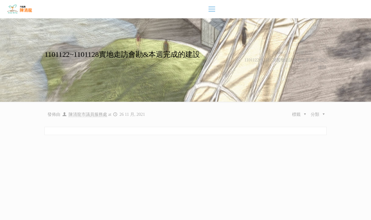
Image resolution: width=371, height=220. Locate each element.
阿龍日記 (304, 52)
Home (277, 52)
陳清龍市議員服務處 (88, 114)
